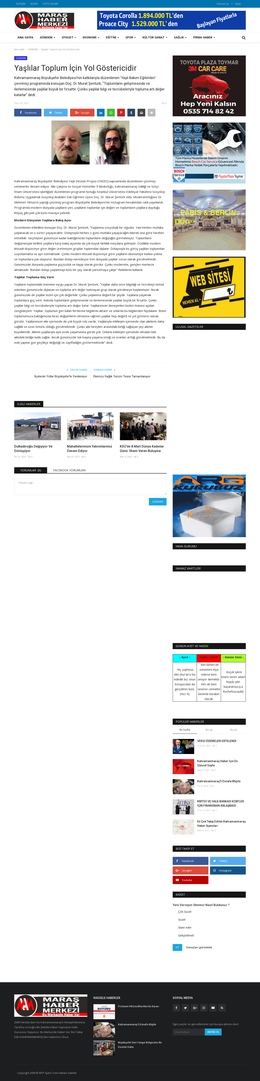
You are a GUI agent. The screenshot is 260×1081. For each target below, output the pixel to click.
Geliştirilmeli (186, 935)
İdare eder (185, 927)
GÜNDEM (33, 49)
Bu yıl (233, 729)
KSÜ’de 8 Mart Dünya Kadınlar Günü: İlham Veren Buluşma (142, 448)
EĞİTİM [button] (112, 37)
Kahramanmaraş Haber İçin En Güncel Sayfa (217, 763)
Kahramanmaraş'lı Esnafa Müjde (218, 781)
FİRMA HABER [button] (204, 37)
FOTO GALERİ (50, 3)
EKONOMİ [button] (91, 37)
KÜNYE (34, 3)
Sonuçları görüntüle (199, 947)
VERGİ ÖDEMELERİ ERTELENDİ (216, 741)
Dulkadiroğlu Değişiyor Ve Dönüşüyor (33, 448)
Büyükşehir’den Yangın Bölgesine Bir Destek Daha (140, 1044)
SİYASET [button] (69, 37)
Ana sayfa (25, 37)
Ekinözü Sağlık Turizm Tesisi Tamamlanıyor (122, 376)
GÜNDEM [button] (47, 37)
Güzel (181, 919)
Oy (177, 947)
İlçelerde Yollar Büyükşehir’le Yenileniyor (60, 376)
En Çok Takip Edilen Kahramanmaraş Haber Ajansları (221, 823)
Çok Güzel (184, 912)
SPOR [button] (131, 37)
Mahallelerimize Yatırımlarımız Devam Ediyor (89, 448)
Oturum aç (223, 3)
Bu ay (209, 729)
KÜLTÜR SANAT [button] (154, 37)
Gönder (157, 501)
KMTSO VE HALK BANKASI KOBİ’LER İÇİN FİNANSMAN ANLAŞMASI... (220, 803)
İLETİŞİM (20, 3)
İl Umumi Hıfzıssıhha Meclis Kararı (138, 1006)
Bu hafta (185, 729)
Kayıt (238, 3)
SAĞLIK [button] (180, 37)
